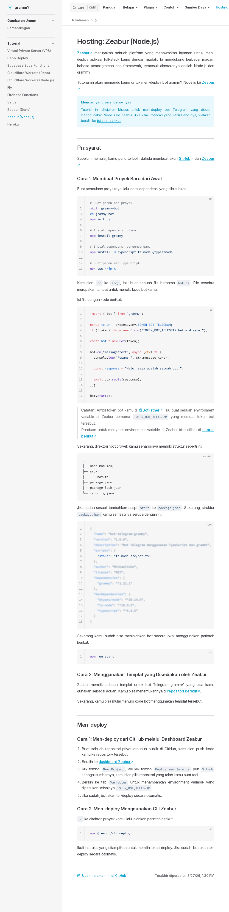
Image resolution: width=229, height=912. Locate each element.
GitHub (184, 158)
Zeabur (83, 53)
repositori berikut (182, 691)
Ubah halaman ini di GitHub (101, 876)
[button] (31, 20)
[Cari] (85, 7)
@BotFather (149, 410)
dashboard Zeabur (115, 761)
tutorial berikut (109, 121)
